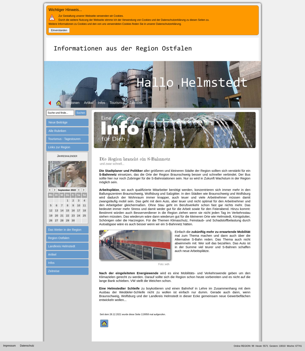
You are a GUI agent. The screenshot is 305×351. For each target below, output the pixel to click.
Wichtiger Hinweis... (65, 10)
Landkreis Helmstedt (61, 246)
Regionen (72, 103)
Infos (101, 103)
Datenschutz (27, 345)
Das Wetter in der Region (64, 229)
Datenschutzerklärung (168, 23)
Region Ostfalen (58, 238)
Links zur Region (59, 147)
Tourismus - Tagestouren (64, 139)
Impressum (9, 345)
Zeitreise (136, 103)
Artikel (88, 103)
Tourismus (117, 103)
